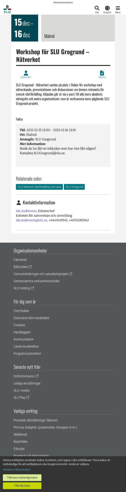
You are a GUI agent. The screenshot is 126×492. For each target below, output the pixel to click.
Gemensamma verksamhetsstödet (36, 281)
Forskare (19, 325)
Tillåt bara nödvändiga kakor (22, 477)
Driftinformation (24, 376)
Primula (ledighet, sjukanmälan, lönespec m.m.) (45, 427)
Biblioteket (21, 267)
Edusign (19, 449)
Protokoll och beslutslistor (31, 456)
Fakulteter (20, 260)
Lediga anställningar (27, 383)
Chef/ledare (21, 311)
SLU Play (19, 397)
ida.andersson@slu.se (31, 220)
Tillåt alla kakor (22, 485)
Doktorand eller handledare (31, 318)
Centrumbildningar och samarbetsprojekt (41, 274)
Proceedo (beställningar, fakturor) (36, 420)
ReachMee (20, 442)
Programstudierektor (27, 353)
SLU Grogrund (74, 187)
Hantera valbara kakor (16, 469)
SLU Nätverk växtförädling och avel (39, 187)
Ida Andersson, (26, 211)
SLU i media (21, 390)
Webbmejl (20, 434)
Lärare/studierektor (26, 346)
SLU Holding (22, 288)
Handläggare (22, 332)
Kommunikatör (24, 339)
